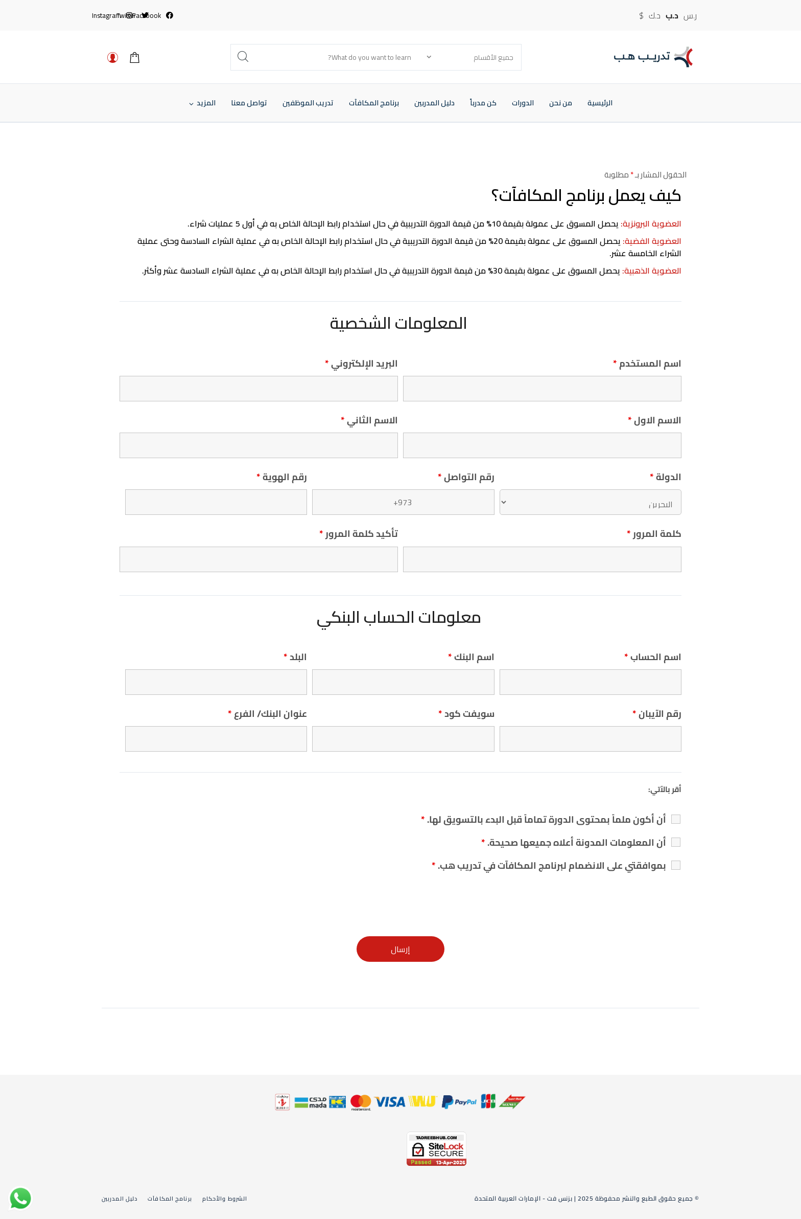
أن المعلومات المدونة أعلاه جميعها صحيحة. (573, 843)
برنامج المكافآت (170, 1198)
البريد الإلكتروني (361, 363)
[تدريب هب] (653, 57)
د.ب (672, 15)
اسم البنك (471, 656)
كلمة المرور (654, 533)
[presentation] (603, 903)
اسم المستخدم (647, 363)
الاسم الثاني (369, 420)
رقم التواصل (466, 476)
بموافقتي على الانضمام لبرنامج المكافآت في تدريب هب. (549, 866)
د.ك (655, 15)
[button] (206, 103)
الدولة (665, 476)
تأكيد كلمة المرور (358, 533)
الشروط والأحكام (224, 1198)
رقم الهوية (281, 476)
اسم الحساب (652, 656)
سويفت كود (466, 713)
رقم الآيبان (656, 713)
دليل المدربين (119, 1198)
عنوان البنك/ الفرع (267, 713)
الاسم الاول (654, 420)
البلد (295, 656)
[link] (356, 1156)
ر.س (690, 15)
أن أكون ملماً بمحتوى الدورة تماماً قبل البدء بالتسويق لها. (543, 820)
